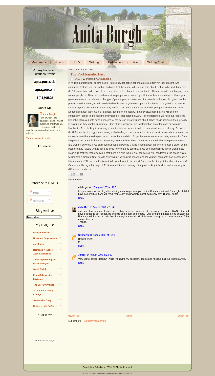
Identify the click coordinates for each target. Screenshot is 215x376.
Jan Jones (38, 244)
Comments (37, 201)
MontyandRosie (41, 232)
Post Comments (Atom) (95, 321)
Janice (82, 254)
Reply (81, 198)
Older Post (183, 315)
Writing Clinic (156, 62)
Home (129, 315)
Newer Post (74, 315)
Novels (59, 62)
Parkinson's (115, 62)
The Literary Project (43, 285)
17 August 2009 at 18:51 (105, 187)
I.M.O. (77, 62)
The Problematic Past (87, 74)
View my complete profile (38, 138)
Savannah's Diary (42, 300)
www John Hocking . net (123, 373)
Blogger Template (89, 373)
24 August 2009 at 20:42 (99, 254)
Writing (94, 62)
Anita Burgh (49, 114)
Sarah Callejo (40, 269)
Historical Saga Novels (45, 238)
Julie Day (83, 207)
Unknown (83, 235)
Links (135, 62)
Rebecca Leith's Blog (44, 306)
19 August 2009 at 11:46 (102, 207)
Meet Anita (39, 62)
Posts (34, 193)
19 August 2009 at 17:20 (102, 235)
